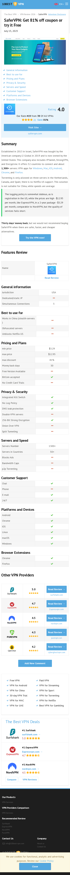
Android (57, 168)
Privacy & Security (15, 82)
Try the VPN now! (35, 237)
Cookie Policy (46, 860)
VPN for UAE (16, 705)
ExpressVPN (7, 826)
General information (16, 70)
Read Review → (56, 589)
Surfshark (6, 823)
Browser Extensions (16, 99)
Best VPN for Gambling (51, 705)
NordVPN (6, 830)
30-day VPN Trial (18, 695)
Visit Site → (35, 127)
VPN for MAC (17, 700)
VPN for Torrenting (49, 695)
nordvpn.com (56, 623)
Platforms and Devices (18, 95)
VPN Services (7, 802)
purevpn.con (56, 638)
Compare (11, 779)
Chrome (5, 172)
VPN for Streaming (49, 685)
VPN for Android (18, 685)
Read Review (52, 277)
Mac (45, 168)
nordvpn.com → (30, 768)
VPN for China (17, 690)
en (58, 4)
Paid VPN (44, 680)
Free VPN (15, 680)
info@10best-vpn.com (15, 843)
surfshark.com (56, 595)
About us (40, 843)
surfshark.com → (31, 734)
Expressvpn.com (56, 609)
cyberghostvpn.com (56, 652)
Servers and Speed (16, 87)
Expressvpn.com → (32, 751)
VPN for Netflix (47, 700)
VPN (13, 4)
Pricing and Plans (15, 78)
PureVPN (5, 833)
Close (35, 866)
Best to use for (14, 74)
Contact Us (41, 846)
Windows (37, 168)
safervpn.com (35, 133)
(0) (35, 120)
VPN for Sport (46, 690)
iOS (50, 168)
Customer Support (15, 91)
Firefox (19, 172)
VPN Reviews (28, 779)
